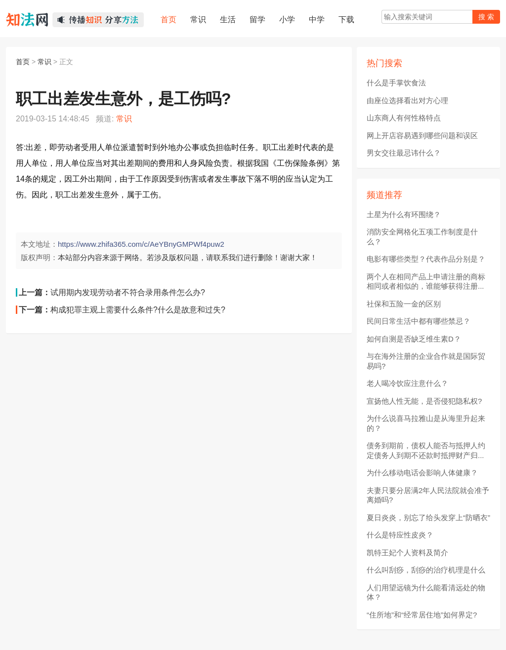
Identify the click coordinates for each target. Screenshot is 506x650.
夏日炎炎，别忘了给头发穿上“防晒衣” (428, 517)
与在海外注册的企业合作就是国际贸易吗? (426, 361)
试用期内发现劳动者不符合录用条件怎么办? (127, 292)
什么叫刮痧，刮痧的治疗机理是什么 (426, 570)
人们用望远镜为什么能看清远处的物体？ (426, 592)
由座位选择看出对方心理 (407, 100)
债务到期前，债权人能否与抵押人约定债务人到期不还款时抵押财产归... (426, 450)
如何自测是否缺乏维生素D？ (414, 339)
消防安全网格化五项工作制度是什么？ (422, 237)
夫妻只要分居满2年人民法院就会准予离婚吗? (428, 495)
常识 (44, 62)
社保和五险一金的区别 (404, 304)
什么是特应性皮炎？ (400, 535)
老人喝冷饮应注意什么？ (407, 383)
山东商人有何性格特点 (404, 118)
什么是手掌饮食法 (396, 82)
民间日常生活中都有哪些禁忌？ (418, 321)
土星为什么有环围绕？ (404, 214)
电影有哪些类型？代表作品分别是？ (426, 259)
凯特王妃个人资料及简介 (407, 552)
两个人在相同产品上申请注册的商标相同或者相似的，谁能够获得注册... (426, 281)
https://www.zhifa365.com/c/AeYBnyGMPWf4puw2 (141, 244)
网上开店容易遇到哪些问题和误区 (422, 135)
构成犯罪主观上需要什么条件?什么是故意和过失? (137, 310)
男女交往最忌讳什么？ (404, 153)
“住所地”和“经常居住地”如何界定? (422, 615)
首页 (23, 62)
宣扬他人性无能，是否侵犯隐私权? (424, 401)
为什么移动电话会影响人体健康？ (422, 472)
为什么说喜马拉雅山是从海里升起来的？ (426, 423)
